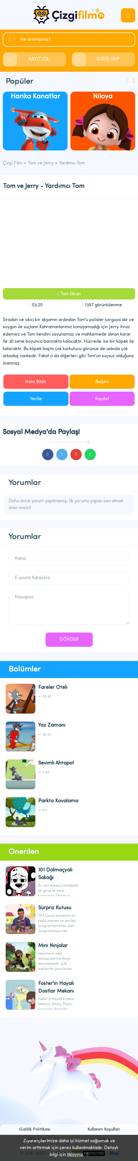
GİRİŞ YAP (107, 59)
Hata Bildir (35, 382)
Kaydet (102, 399)
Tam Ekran (70, 294)
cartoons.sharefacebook (47, 454)
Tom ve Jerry (40, 163)
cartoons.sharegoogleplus (76, 454)
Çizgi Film (69, 15)
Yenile (36, 399)
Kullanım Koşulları (103, 1129)
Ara (13, 40)
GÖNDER (69, 639)
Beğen (102, 382)
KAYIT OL (38, 59)
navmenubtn (128, 15)
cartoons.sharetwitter (62, 454)
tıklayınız (75, 1154)
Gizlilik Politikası (34, 1129)
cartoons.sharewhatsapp (90, 454)
